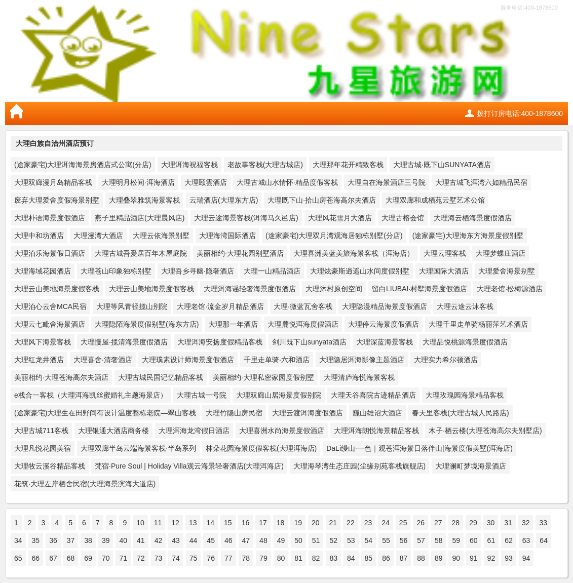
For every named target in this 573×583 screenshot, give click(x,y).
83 (333, 558)
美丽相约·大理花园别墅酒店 (240, 253)
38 (88, 540)
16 (246, 523)
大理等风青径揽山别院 (131, 306)
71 (123, 558)
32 (526, 523)
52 (333, 540)
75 (193, 558)
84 (351, 558)
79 (263, 558)
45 (211, 540)
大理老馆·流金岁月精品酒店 (220, 306)
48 (263, 540)
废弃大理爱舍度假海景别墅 (56, 200)
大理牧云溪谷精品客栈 (49, 466)
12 (175, 523)
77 (228, 558)
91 (474, 558)
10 (140, 523)
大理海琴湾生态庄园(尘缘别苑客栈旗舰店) (359, 466)
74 (176, 558)
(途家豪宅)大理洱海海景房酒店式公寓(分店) (82, 165)
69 (88, 558)
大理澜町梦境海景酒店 (470, 466)
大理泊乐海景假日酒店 (49, 253)
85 (369, 558)
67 (53, 558)
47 (246, 540)
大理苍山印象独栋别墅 (116, 271)
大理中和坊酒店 (39, 235)
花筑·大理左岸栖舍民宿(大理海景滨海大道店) (85, 484)
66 (36, 558)
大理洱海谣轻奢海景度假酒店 (250, 289)
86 (386, 558)
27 (438, 523)
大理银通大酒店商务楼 (113, 430)
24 (385, 523)
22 (351, 523)
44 (193, 540)
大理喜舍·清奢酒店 (102, 360)
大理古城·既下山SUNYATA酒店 (442, 165)
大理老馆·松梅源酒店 (510, 289)
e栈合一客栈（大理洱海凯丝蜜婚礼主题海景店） (90, 395)
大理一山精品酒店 (272, 271)
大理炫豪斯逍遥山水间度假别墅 (359, 271)
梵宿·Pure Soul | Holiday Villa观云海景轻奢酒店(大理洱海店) (189, 466)
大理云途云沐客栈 (465, 306)
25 (403, 523)
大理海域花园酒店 (42, 271)
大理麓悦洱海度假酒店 (303, 324)
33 (543, 523)
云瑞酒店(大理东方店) (223, 200)
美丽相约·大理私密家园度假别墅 (263, 377)
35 (36, 540)
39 (106, 540)
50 (298, 540)
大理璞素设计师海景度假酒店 (188, 360)
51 (316, 540)
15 (228, 523)
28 (456, 523)
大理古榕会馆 (402, 218)
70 (106, 558)
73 (159, 558)
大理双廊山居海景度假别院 (278, 395)
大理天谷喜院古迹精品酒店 (373, 395)
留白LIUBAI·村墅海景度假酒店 (419, 289)
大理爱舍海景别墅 (506, 271)
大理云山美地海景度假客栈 (56, 289)
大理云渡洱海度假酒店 (307, 413)
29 (473, 523)
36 (53, 540)
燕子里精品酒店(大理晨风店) (139, 218)
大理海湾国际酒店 (227, 235)
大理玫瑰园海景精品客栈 (465, 395)
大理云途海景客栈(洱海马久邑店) (246, 218)
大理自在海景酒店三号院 (387, 182)
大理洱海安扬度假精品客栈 (219, 342)
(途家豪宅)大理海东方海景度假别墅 (467, 235)
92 (491, 558)
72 (141, 558)
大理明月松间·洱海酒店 (138, 182)
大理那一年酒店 (233, 324)
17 (263, 523)
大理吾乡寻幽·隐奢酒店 (197, 271)
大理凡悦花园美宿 (42, 448)
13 (193, 523)
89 (439, 558)
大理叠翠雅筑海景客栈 (144, 200)
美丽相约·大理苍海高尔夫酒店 (61, 377)
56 (404, 540)
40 (123, 540)
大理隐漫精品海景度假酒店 (384, 306)
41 (141, 540)
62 (509, 540)
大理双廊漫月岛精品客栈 (53, 182)
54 (369, 540)
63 (526, 540)
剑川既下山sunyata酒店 (309, 342)
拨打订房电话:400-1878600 (520, 113)
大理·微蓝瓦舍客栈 (303, 306)
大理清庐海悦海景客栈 (359, 377)
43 (176, 540)
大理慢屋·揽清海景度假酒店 (124, 342)
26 (420, 523)
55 (386, 540)
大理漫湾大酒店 (98, 235)
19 (298, 523)
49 (281, 540)
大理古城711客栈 (41, 430)
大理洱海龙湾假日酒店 (194, 430)
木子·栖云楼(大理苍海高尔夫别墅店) (485, 430)
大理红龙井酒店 (39, 360)
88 (421, 558)
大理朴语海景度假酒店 (49, 218)
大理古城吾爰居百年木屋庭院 (141, 253)
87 (404, 558)
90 (456, 558)
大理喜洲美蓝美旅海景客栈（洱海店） (353, 253)
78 (246, 558)
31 (508, 523)
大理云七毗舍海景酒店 (49, 324)
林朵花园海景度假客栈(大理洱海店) (261, 448)
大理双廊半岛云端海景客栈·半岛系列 (138, 448)
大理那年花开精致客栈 (348, 165)
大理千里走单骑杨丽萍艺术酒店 (478, 324)
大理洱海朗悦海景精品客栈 (376, 430)
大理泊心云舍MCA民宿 (50, 306)
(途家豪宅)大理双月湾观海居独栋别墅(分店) (334, 235)
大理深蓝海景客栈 (384, 342)
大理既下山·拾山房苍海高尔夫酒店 (322, 200)
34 (18, 540)
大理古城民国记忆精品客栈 (160, 377)
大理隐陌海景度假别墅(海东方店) (147, 324)
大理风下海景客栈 (42, 342)
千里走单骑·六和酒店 (277, 360)
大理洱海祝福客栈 (189, 165)
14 (210, 523)
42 (159, 540)
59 (456, 540)
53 (351, 540)
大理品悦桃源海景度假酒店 (465, 342)
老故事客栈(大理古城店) (265, 165)
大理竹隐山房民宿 (234, 413)
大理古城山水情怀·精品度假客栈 (287, 182)
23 (368, 523)
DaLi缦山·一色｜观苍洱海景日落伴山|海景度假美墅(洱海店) (419, 448)
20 (316, 523)
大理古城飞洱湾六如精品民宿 (481, 182)
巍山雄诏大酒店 (377, 413)
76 (211, 558)
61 (491, 540)
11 (158, 523)
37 (71, 540)
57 (421, 540)
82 (316, 558)
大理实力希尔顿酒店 (446, 360)
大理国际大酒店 (444, 271)
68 (71, 558)
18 (281, 523)
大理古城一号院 (201, 395)
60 (474, 540)
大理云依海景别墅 (161, 235)
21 (333, 523)
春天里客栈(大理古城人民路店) (460, 413)
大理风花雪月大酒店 (340, 218)
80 (281, 558)
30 (491, 523)
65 (18, 558)
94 (526, 558)
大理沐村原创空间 (333, 289)
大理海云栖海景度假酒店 (473, 218)
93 (509, 558)
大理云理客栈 (445, 253)
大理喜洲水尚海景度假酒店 (281, 430)
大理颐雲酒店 (205, 182)
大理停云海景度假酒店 (383, 324)
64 (544, 540)
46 (228, 540)
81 (298, 558)
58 (439, 540)
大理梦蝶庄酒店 (500, 253)
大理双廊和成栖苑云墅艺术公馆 (435, 200)
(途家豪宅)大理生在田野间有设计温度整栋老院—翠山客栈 (105, 413)
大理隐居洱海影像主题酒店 (361, 360)
